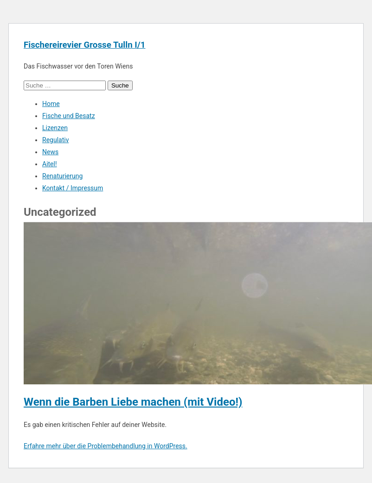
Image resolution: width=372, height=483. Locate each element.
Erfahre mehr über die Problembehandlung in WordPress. (105, 446)
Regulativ (55, 140)
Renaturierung (62, 176)
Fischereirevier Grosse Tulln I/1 (84, 45)
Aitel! (49, 164)
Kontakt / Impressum (72, 188)
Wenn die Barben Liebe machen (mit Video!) (133, 401)
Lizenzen (55, 128)
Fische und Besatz (68, 115)
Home (51, 103)
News (50, 152)
